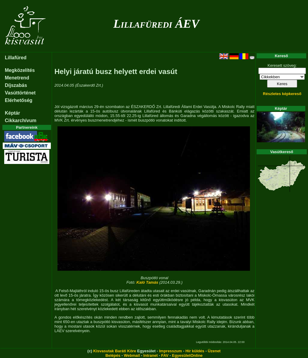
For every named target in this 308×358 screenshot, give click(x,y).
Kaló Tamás (147, 282)
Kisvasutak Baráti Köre (114, 351)
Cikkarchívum (20, 120)
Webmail (132, 355)
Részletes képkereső (282, 93)
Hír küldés (194, 351)
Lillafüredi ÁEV (156, 23)
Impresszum (170, 351)
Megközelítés (20, 70)
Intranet (150, 355)
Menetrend (17, 77)
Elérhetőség (18, 100)
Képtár (12, 113)
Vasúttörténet (20, 92)
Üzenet (214, 351)
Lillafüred (15, 57)
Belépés (112, 355)
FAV (164, 355)
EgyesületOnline (187, 355)
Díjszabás (16, 85)
